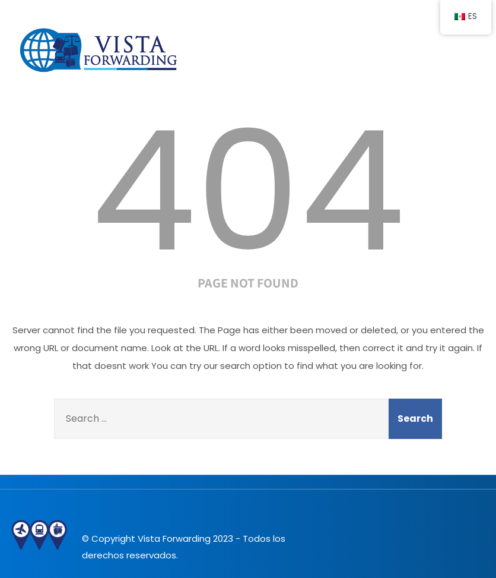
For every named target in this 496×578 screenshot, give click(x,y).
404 (248, 191)
